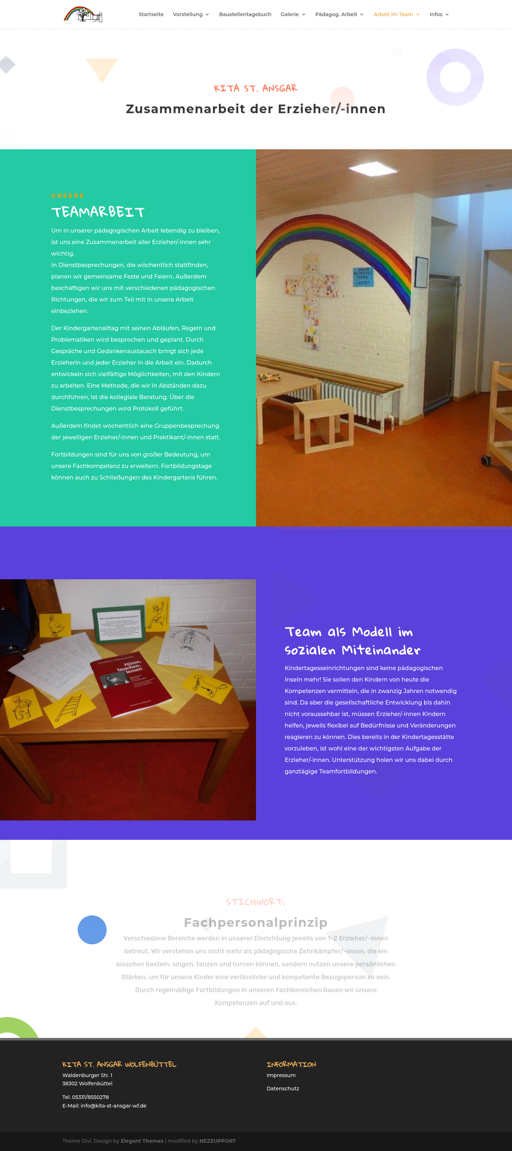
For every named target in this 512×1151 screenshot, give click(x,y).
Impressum (281, 1075)
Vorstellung (188, 15)
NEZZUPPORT (217, 1141)
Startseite (151, 15)
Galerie (290, 15)
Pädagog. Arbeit (336, 15)
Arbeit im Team (393, 15)
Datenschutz (283, 1088)
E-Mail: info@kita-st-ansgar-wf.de (104, 1106)
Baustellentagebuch (245, 15)
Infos (436, 15)
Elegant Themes (142, 1141)
